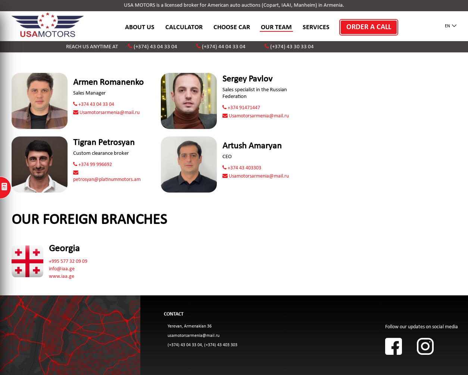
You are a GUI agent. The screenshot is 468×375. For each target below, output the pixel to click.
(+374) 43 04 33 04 (155, 47)
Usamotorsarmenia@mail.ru (106, 113)
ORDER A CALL (368, 27)
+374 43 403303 (241, 168)
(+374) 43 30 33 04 (292, 47)
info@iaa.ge (62, 269)
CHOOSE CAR (231, 27)
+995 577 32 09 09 (68, 261)
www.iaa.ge (61, 276)
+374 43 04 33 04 (93, 104)
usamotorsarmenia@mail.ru (193, 335)
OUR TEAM (276, 27)
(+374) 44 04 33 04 (224, 47)
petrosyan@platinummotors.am (107, 176)
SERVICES (316, 27)
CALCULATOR (184, 27)
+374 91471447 (241, 108)
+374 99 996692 (92, 164)
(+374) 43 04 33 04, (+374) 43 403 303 (202, 345)
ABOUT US (140, 27)
